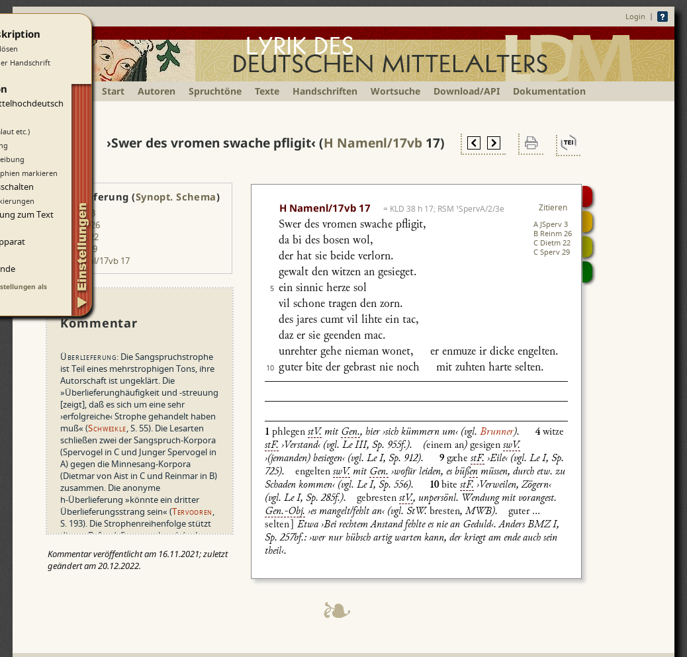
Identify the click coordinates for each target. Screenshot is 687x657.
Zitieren (553, 207)
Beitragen (587, 272)
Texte (267, 91)
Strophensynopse (587, 221)
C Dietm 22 (552, 242)
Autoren (156, 91)
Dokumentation (549, 91)
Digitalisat (587, 196)
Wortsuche (395, 91)
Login (635, 16)
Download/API (467, 91)
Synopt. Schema (176, 196)
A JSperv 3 (550, 224)
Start (113, 91)
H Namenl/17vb (373, 143)
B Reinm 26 (552, 233)
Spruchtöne (215, 91)
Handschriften (325, 91)
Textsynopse (587, 246)
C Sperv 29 (551, 252)
